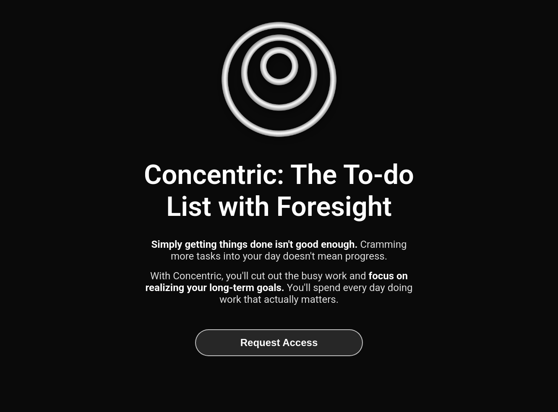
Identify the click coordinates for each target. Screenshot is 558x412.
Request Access (279, 342)
